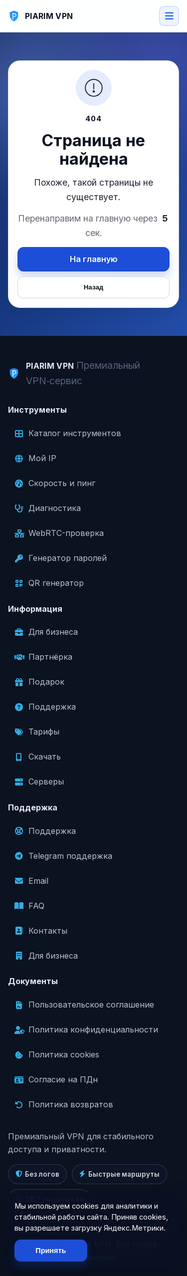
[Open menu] (169, 16)
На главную (94, 259)
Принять (50, 1251)
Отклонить (132, 1251)
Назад (94, 287)
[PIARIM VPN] (40, 15)
